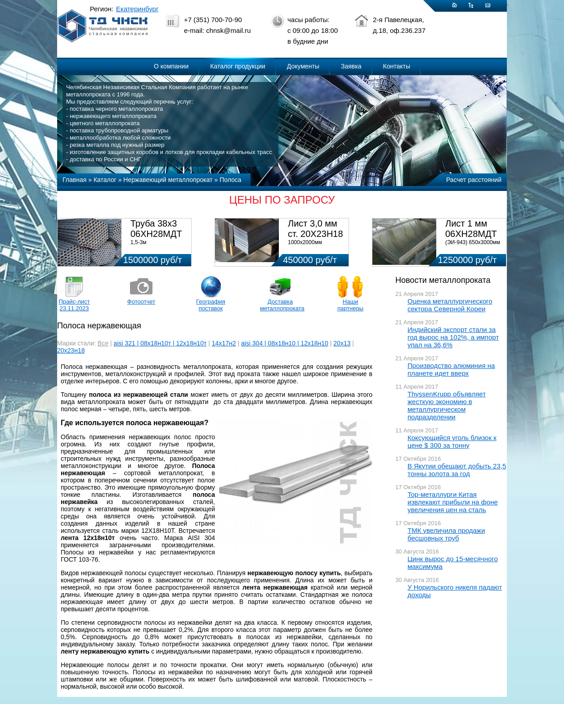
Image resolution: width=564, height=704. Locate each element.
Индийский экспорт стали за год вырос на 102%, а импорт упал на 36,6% (453, 337)
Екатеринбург (137, 9)
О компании (171, 66)
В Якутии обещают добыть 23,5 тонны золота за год (456, 469)
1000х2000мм (305, 242)
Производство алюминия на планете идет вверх (451, 369)
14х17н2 (224, 343)
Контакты (396, 66)
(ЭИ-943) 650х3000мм (472, 242)
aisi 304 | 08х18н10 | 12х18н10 (284, 343)
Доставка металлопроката (280, 305)
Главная (74, 179)
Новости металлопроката (442, 280)
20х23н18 (71, 350)
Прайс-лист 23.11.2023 (74, 305)
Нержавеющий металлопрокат (167, 179)
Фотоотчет (141, 301)
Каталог (105, 179)
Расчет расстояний (473, 179)
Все (103, 343)
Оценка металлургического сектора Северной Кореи (449, 305)
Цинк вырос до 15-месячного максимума (452, 562)
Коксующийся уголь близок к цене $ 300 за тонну (452, 441)
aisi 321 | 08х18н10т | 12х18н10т (160, 343)
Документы (303, 66)
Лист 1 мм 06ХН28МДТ (471, 228)
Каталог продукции (237, 66)
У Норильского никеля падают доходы (454, 591)
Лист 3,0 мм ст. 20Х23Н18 (315, 228)
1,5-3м (138, 242)
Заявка (351, 66)
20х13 (341, 343)
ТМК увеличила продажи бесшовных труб (446, 534)
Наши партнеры (350, 305)
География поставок (210, 305)
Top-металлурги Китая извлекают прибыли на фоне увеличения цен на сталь (452, 502)
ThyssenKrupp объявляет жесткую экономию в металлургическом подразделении (446, 405)
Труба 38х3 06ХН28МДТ (156, 228)
